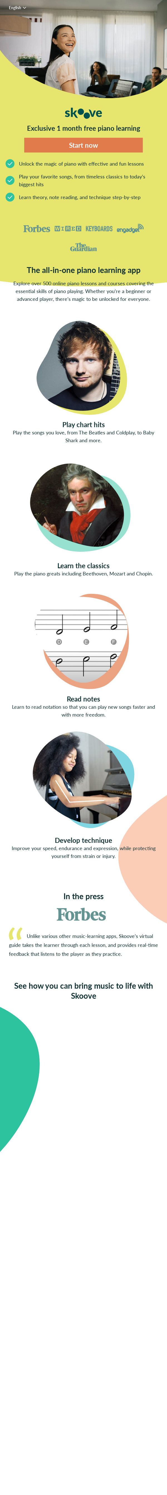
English (18, 7)
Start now (83, 145)
